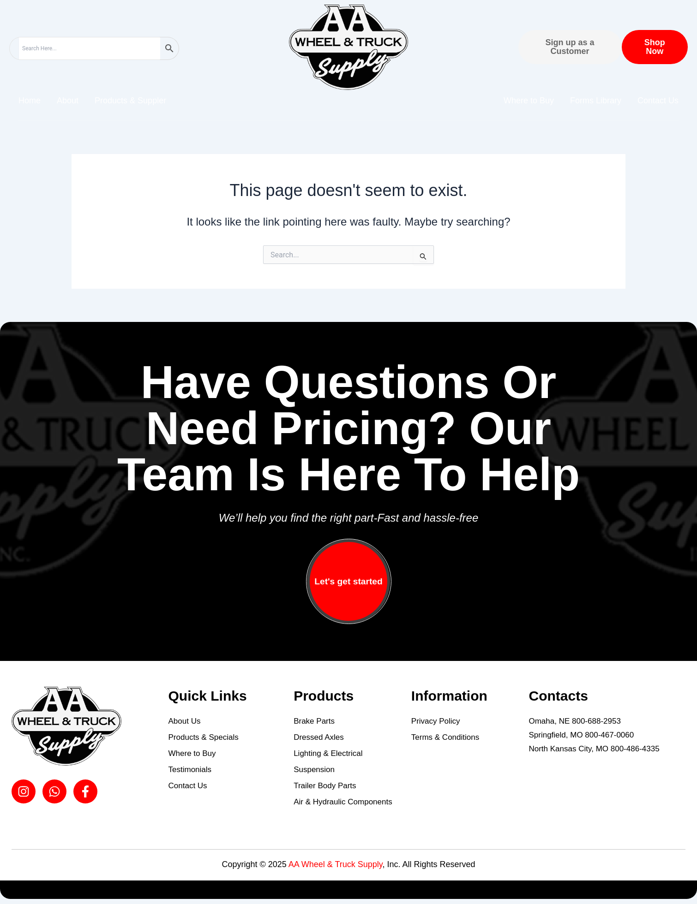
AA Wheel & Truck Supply (335, 864)
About (67, 100)
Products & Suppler (130, 100)
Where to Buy (529, 100)
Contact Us (658, 100)
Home (29, 100)
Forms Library (595, 100)
